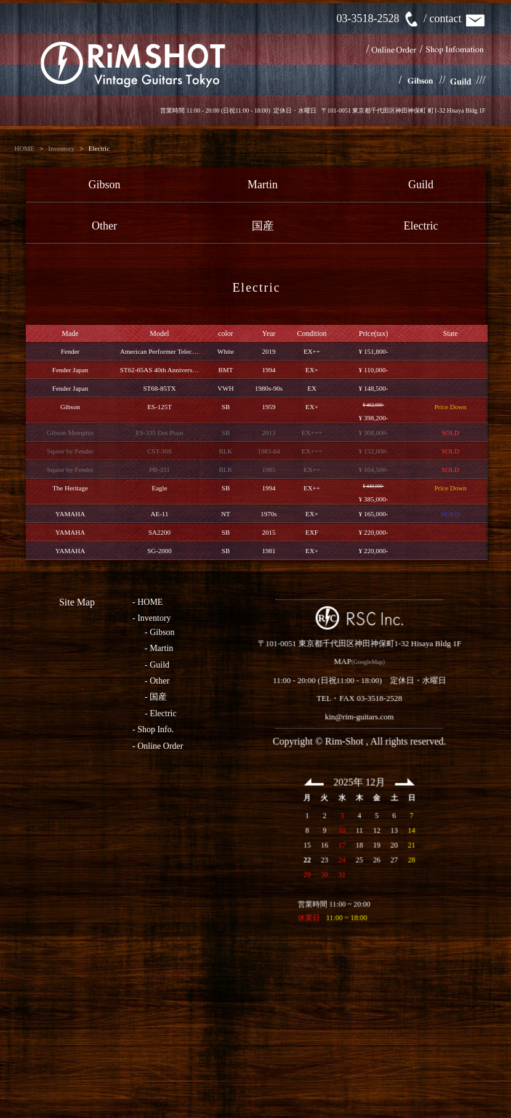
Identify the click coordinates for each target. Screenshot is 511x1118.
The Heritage (70, 488)
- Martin (159, 648)
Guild (420, 184)
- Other (157, 680)
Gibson (104, 184)
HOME (24, 148)
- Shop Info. (153, 729)
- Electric (161, 713)
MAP (301, 697)
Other (104, 226)
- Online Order (157, 746)
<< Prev (273, 817)
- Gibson (160, 632)
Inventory (61, 148)
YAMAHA (70, 513)
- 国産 (156, 696)
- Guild (157, 664)
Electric (421, 226)
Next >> (364, 817)
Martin (262, 184)
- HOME (147, 602)
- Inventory (151, 618)
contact (458, 18)
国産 (263, 226)
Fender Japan (70, 369)
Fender (70, 351)
